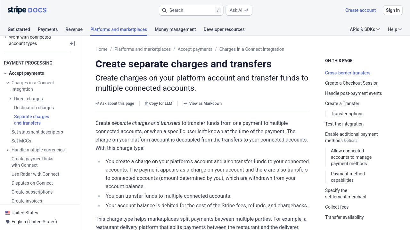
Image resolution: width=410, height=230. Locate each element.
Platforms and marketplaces (142, 49)
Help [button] (395, 29)
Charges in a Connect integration (251, 49)
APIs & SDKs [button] (365, 29)
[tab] (23, 30)
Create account (360, 10)
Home (101, 49)
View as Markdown (202, 103)
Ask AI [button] (239, 10)
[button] (191, 10)
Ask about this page (114, 103)
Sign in (393, 10)
